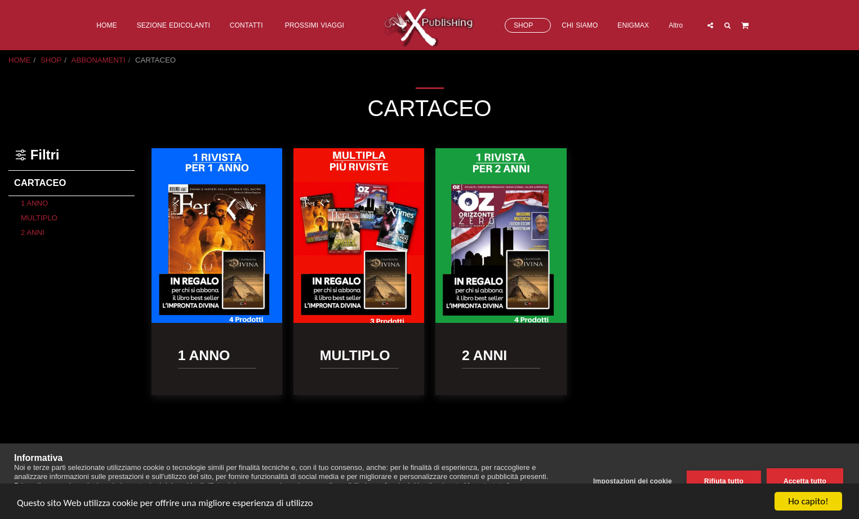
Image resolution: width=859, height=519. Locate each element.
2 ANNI (32, 232)
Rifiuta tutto (724, 481)
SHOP (51, 60)
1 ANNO (34, 203)
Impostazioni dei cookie (632, 481)
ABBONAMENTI (99, 60)
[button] (710, 25)
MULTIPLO (39, 218)
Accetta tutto (805, 481)
